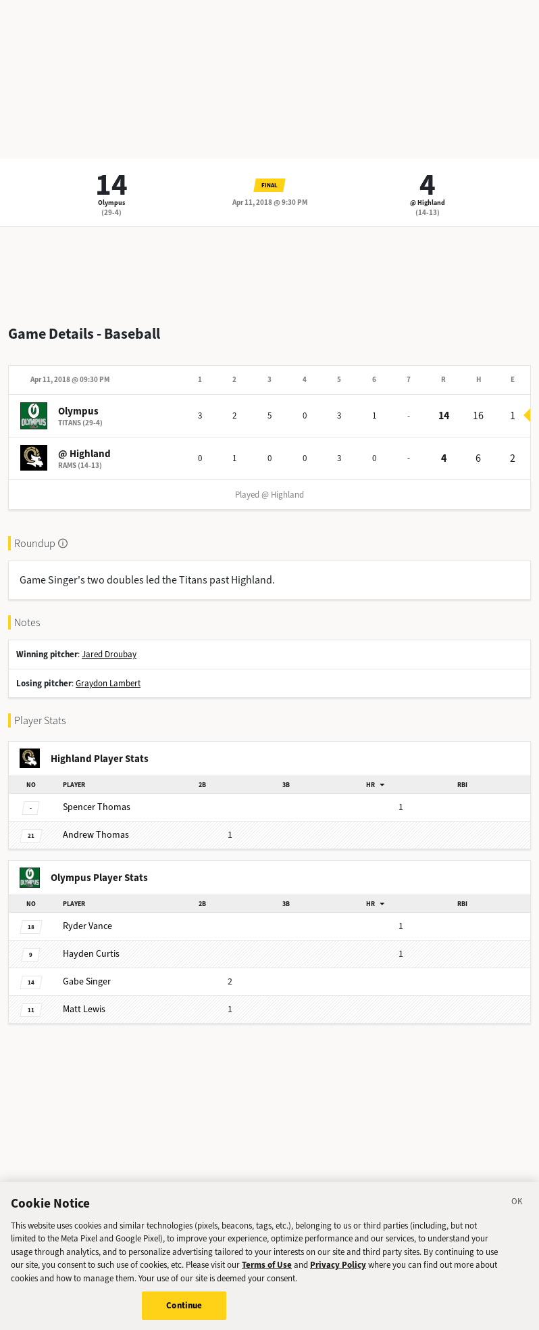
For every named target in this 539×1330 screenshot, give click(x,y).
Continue (184, 1312)
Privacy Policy (338, 1271)
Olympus (111, 202)
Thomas (96, 807)
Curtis (91, 953)
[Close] (517, 1210)
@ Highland (427, 202)
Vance (87, 926)
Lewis (84, 1009)
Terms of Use (267, 1271)
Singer (87, 981)
